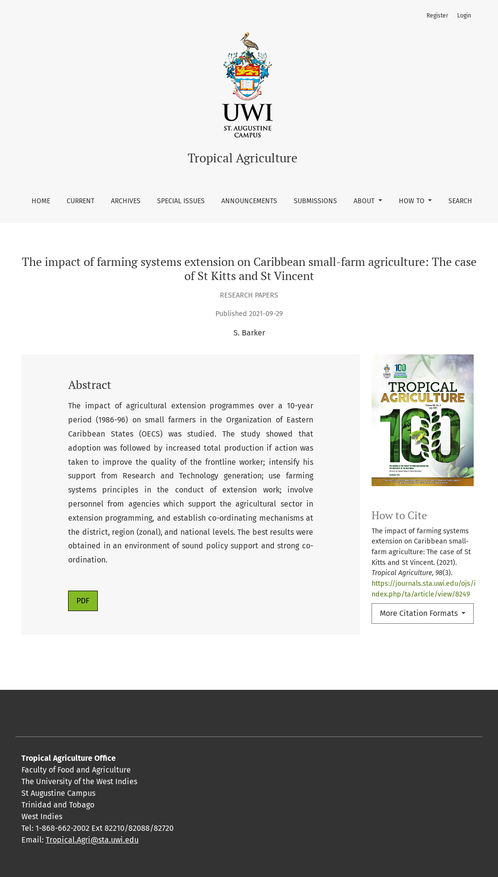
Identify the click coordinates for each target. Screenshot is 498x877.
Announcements (249, 201)
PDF (82, 600)
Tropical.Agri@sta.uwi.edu (92, 839)
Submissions (315, 201)
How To (413, 201)
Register (437, 15)
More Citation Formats (420, 613)
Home (41, 201)
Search (460, 201)
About (365, 201)
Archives (126, 201)
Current (80, 201)
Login (464, 15)
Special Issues (181, 201)
